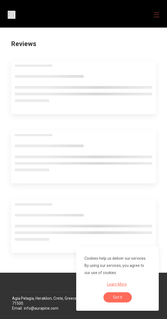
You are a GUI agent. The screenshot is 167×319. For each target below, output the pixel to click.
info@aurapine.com (41, 308)
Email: (17, 308)
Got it (117, 297)
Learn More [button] (117, 284)
